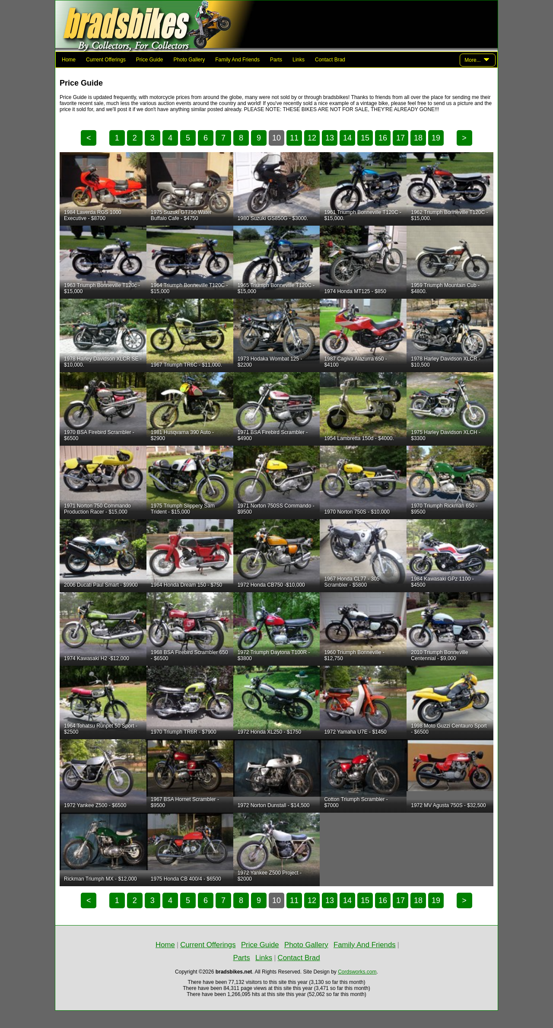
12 (312, 138)
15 (365, 138)
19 (436, 138)
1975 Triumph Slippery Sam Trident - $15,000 (183, 509)
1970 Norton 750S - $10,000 (356, 512)
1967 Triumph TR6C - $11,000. (186, 365)
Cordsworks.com (357, 972)
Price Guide (149, 60)
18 (418, 138)
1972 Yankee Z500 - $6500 (95, 805)
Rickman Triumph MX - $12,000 (100, 879)
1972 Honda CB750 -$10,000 (271, 585)
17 (400, 138)
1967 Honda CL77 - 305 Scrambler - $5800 (351, 582)
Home (69, 60)
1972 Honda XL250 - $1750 (269, 732)
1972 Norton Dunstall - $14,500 (274, 805)
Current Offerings (106, 60)
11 (294, 138)
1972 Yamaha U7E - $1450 (355, 732)
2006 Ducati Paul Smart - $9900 (101, 585)
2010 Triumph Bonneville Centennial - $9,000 (439, 655)
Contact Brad (330, 60)
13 (329, 138)
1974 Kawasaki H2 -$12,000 (96, 658)
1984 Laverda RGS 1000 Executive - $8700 (92, 215)
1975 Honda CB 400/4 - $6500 (186, 879)
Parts (276, 60)
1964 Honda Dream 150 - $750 (186, 585)
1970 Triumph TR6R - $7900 (183, 732)
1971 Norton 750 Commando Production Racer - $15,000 (97, 509)
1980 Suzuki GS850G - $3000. (273, 218)
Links (298, 60)
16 (382, 138)
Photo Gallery (189, 60)
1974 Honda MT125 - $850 (355, 291)
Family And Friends (237, 60)
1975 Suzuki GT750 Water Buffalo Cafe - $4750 (181, 215)
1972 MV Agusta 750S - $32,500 (448, 805)
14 (347, 138)
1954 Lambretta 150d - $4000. (359, 438)
